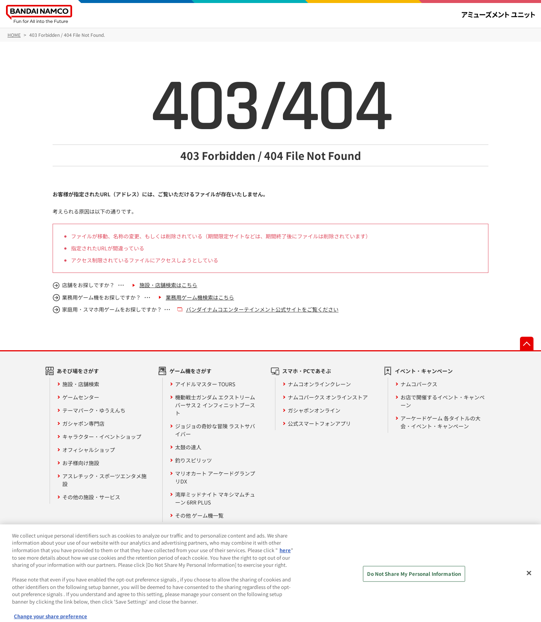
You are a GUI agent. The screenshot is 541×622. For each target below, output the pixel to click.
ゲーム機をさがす (190, 371)
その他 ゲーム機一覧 (199, 515)
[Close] (529, 576)
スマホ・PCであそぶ (306, 371)
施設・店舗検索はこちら (168, 285)
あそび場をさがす (78, 371)
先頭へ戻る (526, 343)
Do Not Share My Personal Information (414, 576)
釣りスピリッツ (193, 460)
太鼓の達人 (188, 447)
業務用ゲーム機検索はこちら (200, 297)
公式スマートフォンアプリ (319, 423)
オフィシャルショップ (88, 449)
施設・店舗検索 (80, 384)
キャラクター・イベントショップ (101, 436)
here (285, 553)
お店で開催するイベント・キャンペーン (442, 401)
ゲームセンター (80, 397)
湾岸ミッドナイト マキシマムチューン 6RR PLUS (215, 498)
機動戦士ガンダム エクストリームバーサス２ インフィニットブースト (215, 405)
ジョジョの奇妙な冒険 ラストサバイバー (215, 430)
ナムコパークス (418, 384)
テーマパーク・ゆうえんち (93, 410)
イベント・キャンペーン (424, 371)
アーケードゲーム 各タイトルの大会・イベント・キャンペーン (440, 422)
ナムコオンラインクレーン (319, 384)
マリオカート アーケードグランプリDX (215, 477)
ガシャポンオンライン (314, 410)
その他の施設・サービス (91, 497)
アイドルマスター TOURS (205, 384)
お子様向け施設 (80, 463)
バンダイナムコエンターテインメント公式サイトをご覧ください (262, 309)
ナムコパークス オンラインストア (328, 397)
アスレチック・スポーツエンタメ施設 (104, 480)
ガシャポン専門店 (83, 423)
